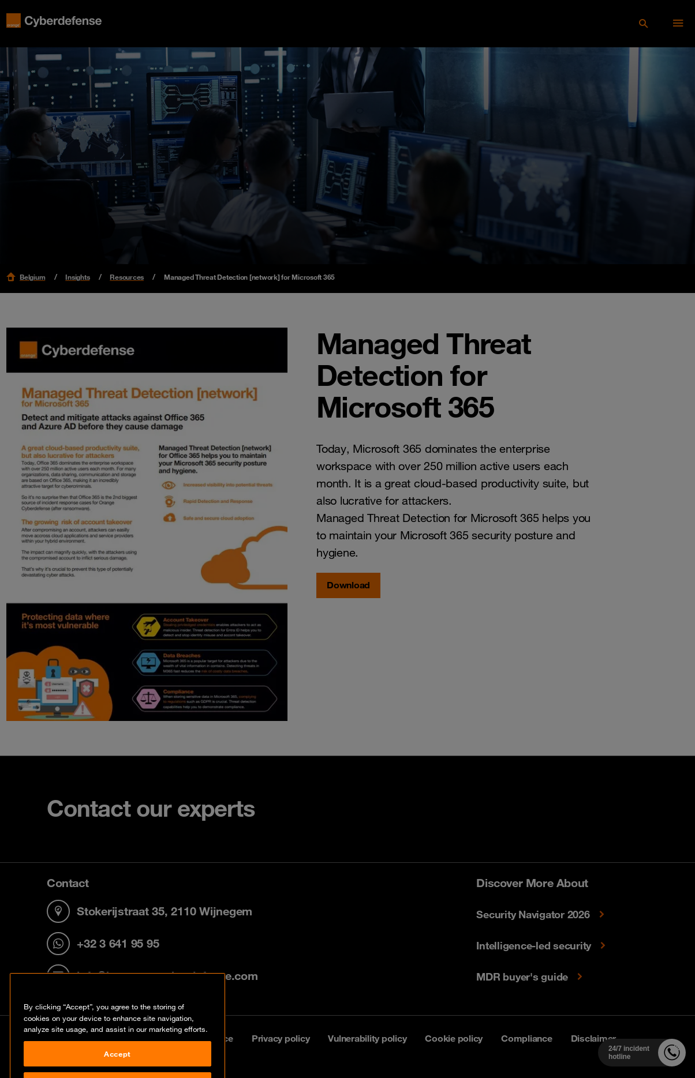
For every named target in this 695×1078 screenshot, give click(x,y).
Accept (117, 1063)
